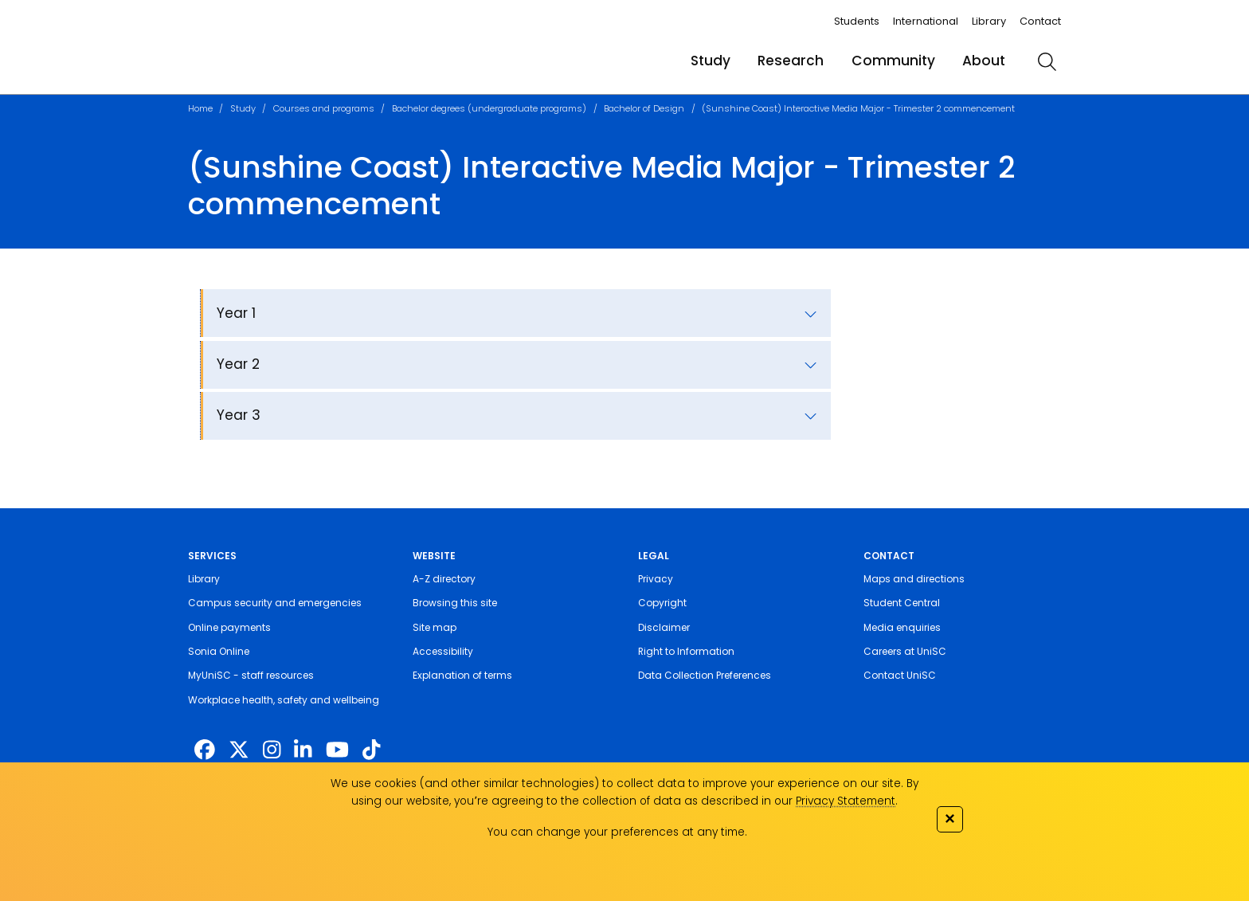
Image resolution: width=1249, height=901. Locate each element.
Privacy (655, 579)
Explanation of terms (462, 675)
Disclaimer (664, 627)
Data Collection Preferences (704, 675)
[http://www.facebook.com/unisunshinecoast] (204, 750)
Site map (434, 627)
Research (791, 60)
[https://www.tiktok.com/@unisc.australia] (371, 750)
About (983, 60)
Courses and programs (323, 108)
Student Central (901, 602)
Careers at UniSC (904, 651)
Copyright (662, 602)
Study (710, 60)
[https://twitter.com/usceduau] (239, 750)
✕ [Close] (949, 818)
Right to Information (686, 651)
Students (856, 21)
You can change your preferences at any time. (617, 832)
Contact (1040, 21)
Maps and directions (914, 579)
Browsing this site (455, 602)
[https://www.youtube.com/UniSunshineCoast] (337, 750)
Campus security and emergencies (275, 602)
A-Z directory (444, 579)
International (925, 21)
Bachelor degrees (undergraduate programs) (489, 108)
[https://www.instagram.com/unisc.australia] (271, 750)
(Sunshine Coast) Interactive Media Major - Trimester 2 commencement (858, 108)
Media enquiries (902, 627)
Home (200, 108)
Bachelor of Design (644, 108)
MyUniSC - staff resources (251, 675)
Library (989, 21)
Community (893, 60)
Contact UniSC (899, 675)
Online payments (229, 627)
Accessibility (443, 651)
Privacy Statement (845, 801)
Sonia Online (218, 651)
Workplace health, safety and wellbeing (283, 700)
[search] (1046, 61)
